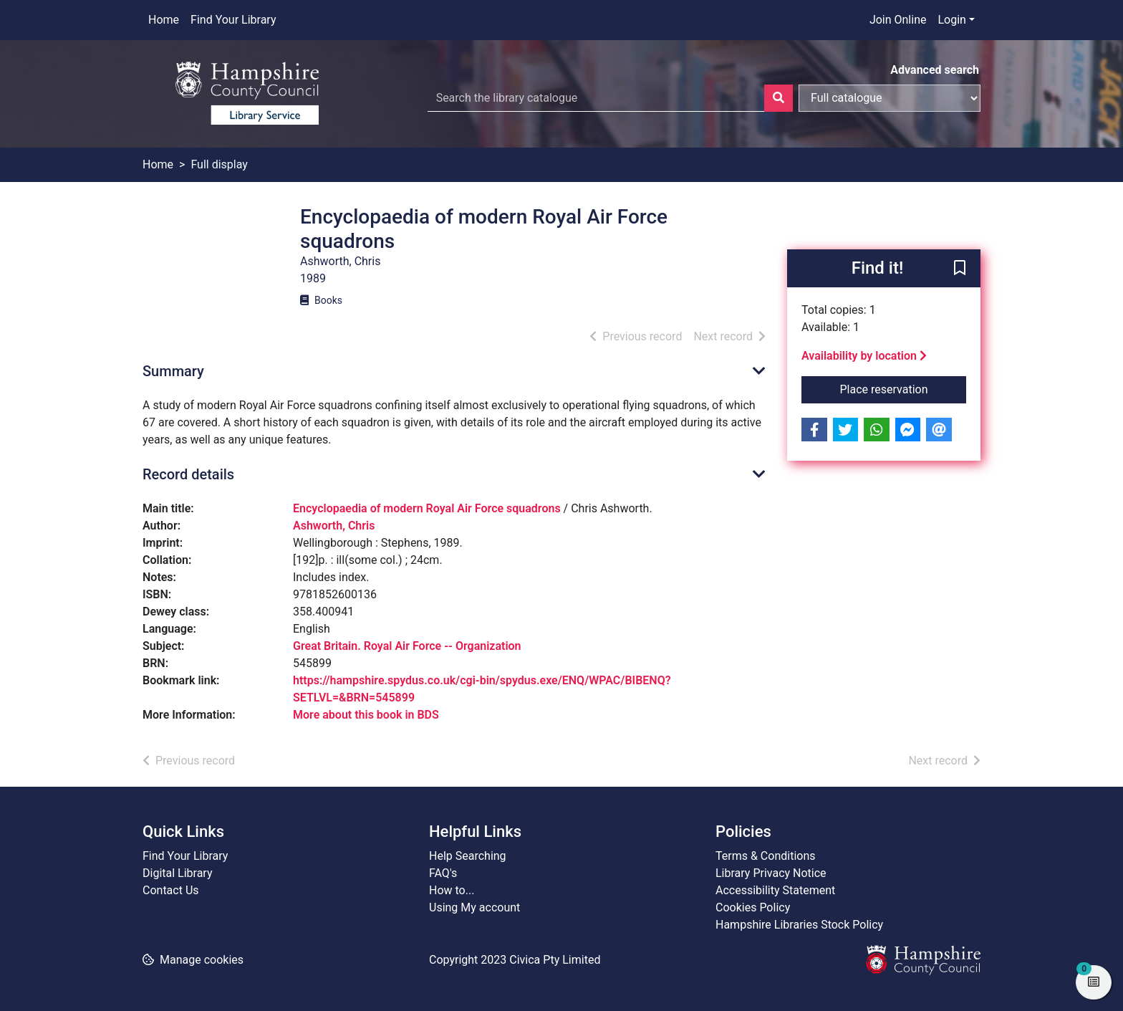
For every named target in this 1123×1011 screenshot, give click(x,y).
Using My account (474, 907)
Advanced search (934, 70)
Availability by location (864, 356)
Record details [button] (188, 474)
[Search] (778, 98)
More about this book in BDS (366, 715)
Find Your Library (233, 20)
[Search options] (889, 98)
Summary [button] (173, 371)
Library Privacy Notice (770, 873)
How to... (451, 890)
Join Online (898, 20)
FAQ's (443, 873)
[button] (959, 269)
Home (163, 20)
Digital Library (178, 873)
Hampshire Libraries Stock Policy (799, 924)
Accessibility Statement (775, 890)
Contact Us (171, 890)
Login (951, 20)
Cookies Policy (752, 907)
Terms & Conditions (765, 856)
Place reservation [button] (903, 388)
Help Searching (467, 856)
